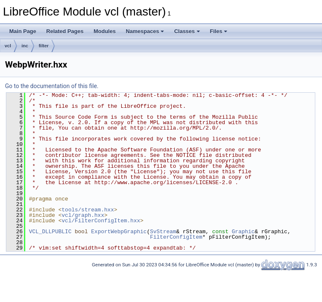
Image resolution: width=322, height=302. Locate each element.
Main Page (22, 31)
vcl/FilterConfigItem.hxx (101, 220)
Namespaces (145, 31)
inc (24, 45)
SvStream (163, 231)
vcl (8, 45)
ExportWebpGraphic (119, 231)
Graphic (243, 231)
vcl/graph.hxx (83, 215)
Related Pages (64, 31)
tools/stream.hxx (88, 209)
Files (219, 31)
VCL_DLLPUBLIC (50, 231)
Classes (187, 31)
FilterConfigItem (176, 237)
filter (44, 45)
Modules (104, 31)
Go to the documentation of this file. (52, 86)
